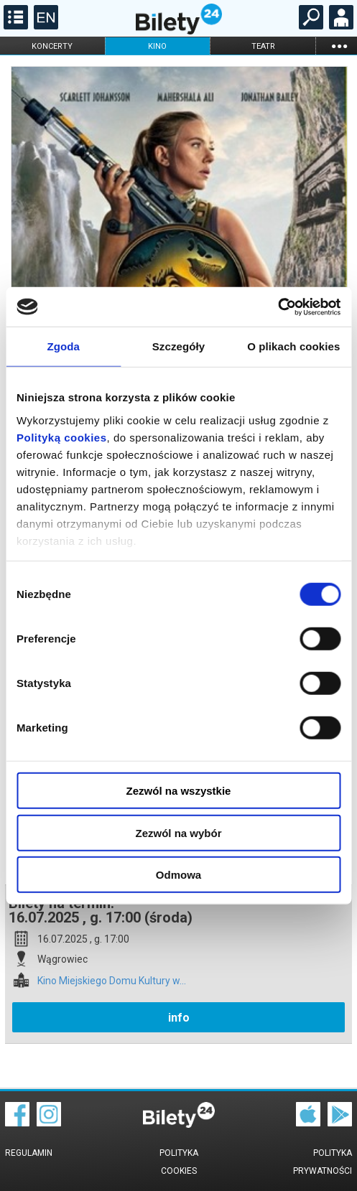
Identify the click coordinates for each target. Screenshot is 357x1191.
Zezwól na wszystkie (178, 791)
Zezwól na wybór (178, 832)
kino (157, 46)
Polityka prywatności (322, 1162)
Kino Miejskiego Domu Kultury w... (111, 981)
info (179, 1017)
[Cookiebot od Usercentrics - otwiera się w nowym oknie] (277, 306)
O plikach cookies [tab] (293, 346)
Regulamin (28, 1153)
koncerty (52, 46)
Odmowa (178, 875)
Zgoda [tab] (63, 346)
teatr (263, 46)
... (339, 45)
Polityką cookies (62, 437)
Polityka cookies (178, 1162)
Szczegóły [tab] (178, 346)
